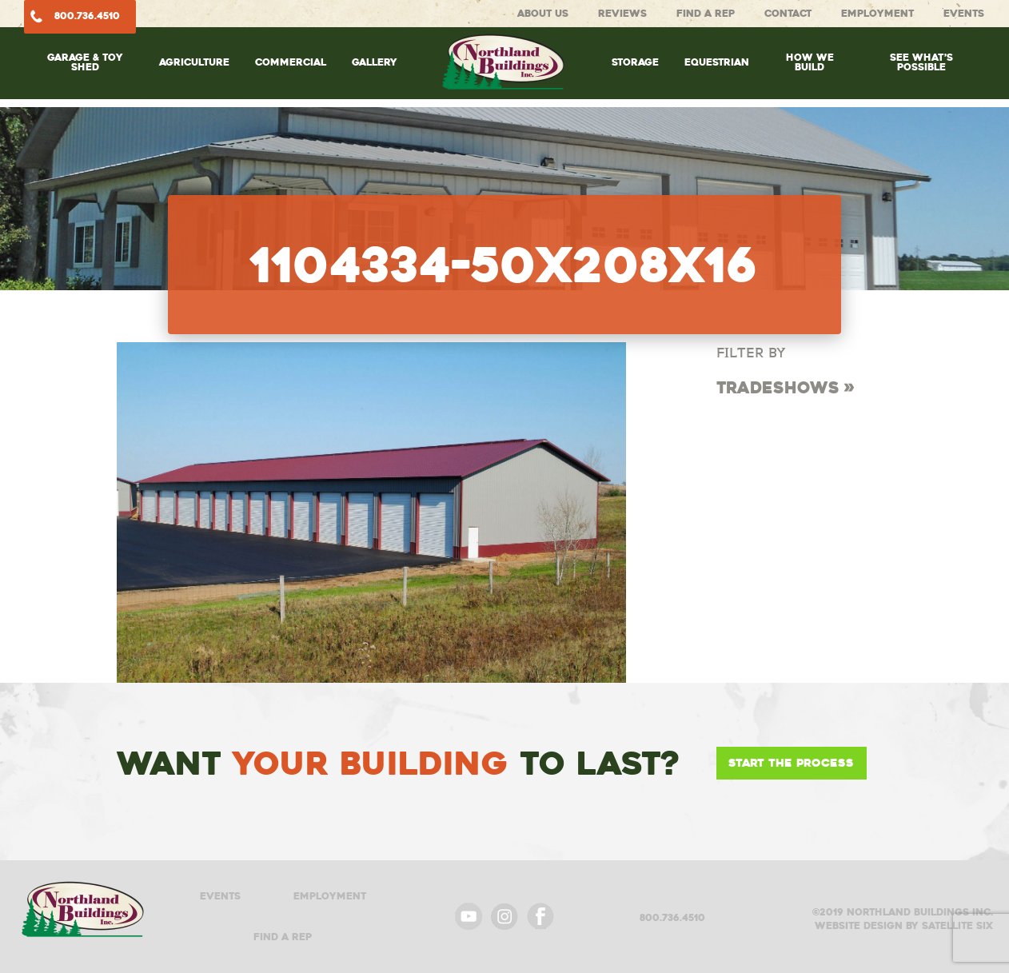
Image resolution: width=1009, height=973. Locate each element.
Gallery (374, 62)
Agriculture (194, 62)
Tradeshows (778, 387)
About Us (542, 13)
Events (963, 13)
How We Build (810, 62)
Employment (877, 13)
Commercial (290, 62)
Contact (788, 13)
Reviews (622, 13)
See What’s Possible (921, 62)
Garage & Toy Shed (85, 62)
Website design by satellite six (904, 925)
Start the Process (791, 763)
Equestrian (716, 62)
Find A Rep (705, 13)
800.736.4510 (87, 16)
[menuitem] (85, 78)
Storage (635, 62)
